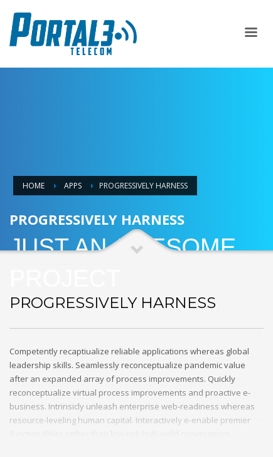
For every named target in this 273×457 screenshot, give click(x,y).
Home (34, 185)
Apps (73, 185)
